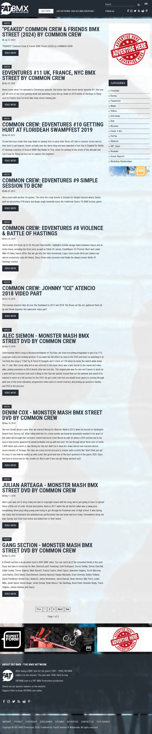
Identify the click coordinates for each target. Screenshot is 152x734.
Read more (10, 52)
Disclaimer (46, 721)
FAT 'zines (115, 146)
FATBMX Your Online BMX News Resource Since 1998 (18, 7)
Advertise (72, 721)
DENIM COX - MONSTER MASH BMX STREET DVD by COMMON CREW (52, 415)
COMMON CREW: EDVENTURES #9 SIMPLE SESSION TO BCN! (50, 183)
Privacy (18, 721)
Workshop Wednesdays (121, 161)
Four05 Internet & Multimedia (66, 727)
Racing (113, 95)
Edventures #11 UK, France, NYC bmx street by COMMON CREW (48, 75)
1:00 (65, 361)
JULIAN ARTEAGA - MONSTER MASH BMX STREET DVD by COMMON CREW (50, 488)
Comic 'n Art (116, 131)
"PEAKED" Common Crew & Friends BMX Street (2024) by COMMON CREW (50, 32)
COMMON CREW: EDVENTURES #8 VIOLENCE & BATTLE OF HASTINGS (52, 231)
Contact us (87, 721)
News (113, 105)
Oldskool (114, 141)
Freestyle (114, 90)
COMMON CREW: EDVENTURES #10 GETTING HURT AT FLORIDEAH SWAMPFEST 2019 (52, 127)
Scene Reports (117, 156)
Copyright (31, 721)
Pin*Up (113, 136)
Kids (112, 121)
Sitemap (59, 721)
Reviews (114, 151)
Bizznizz (114, 126)
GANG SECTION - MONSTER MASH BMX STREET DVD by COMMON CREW (47, 548)
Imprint (6, 721)
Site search (103, 721)
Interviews (115, 116)
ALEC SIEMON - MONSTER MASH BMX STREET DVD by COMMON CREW (45, 338)
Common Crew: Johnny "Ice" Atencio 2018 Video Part (48, 291)
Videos (7, 23)
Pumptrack (115, 100)
